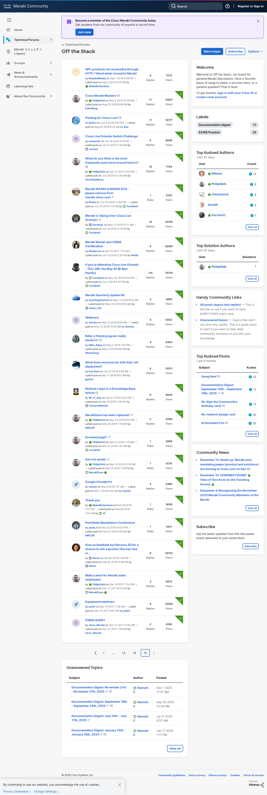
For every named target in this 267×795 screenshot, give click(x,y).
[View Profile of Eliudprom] (95, 251)
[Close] (119, 788)
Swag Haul (209, 376)
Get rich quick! (96, 459)
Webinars (92, 317)
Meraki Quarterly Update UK (105, 295)
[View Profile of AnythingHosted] (99, 300)
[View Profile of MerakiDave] (96, 472)
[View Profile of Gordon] (93, 322)
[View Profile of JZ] (104, 513)
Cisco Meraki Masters (101, 95)
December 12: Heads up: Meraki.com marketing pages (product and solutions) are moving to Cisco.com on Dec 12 (229, 464)
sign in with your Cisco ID (235, 93)
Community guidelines (171, 775)
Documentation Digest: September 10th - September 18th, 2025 (221, 389)
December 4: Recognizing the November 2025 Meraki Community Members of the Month (229, 495)
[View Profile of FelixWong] (91, 108)
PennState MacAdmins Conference (110, 522)
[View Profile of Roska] (92, 202)
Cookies (235, 775)
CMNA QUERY (95, 620)
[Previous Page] (95, 653)
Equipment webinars (100, 601)
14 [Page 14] (134, 653)
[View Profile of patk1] (92, 606)
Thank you (92, 500)
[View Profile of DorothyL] (97, 224)
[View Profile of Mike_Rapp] (95, 345)
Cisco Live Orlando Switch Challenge (111, 136)
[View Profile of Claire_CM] (95, 308)
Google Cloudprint (98, 481)
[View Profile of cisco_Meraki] (97, 625)
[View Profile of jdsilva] (93, 122)
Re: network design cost (218, 414)
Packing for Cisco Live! (101, 117)
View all (175, 748)
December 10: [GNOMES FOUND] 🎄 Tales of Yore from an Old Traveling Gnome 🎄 (225, 479)
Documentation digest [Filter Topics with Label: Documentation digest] (214, 125)
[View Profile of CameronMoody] (98, 405)
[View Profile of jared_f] (93, 527)
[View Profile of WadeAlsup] (92, 352)
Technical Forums (76, 44)
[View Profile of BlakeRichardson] (99, 86)
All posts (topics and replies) (220, 304)
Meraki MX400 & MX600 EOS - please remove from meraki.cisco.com (107, 193)
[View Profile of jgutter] (89, 379)
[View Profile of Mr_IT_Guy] (95, 397)
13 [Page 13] (123, 653)
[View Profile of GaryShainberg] (94, 179)
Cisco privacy (197, 775)
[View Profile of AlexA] (96, 558)
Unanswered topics (214, 320)
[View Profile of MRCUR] (90, 427)
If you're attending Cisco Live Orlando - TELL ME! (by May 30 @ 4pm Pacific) (112, 269)
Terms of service (253, 775)
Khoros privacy (218, 775)
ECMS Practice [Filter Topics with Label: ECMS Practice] (209, 132)
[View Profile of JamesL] (93, 149)
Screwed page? (96, 437)
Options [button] (254, 51)
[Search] (196, 6)
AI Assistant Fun (213, 423)
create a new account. (211, 97)
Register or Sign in (251, 6)
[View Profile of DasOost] (94, 371)
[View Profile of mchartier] (95, 141)
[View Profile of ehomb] (93, 486)
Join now (84, 32)
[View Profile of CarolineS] (132, 206)
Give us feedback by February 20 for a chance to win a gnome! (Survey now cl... (112, 549)
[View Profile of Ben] (126, 126)
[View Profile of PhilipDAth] (98, 100)
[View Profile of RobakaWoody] (97, 78)
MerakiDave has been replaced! (107, 415)
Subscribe (235, 51)
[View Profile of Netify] (135, 255)
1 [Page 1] (104, 653)
